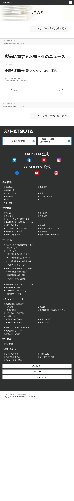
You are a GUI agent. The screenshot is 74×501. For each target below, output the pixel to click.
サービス (9, 282)
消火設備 (45, 231)
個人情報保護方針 (21, 495)
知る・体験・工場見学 (19, 392)
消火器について (15, 397)
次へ (60, 91)
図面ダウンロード (16, 265)
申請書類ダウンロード (19, 418)
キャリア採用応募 (51, 455)
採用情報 (9, 430)
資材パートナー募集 (18, 460)
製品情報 (9, 225)
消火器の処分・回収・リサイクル (26, 323)
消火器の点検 (46, 407)
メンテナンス (14, 297)
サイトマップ (8, 495)
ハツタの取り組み (51, 208)
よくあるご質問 (15, 450)
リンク (14, 495)
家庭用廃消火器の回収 (20, 333)
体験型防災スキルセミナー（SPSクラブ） (32, 345)
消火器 (9, 231)
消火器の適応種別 (18, 402)
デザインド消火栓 (16, 269)
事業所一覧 (12, 199)
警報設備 (11, 236)
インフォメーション (18, 367)
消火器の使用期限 (18, 407)
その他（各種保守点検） (22, 318)
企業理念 (11, 194)
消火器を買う (37, 466)
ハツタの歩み (14, 203)
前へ (14, 91)
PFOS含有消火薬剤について (24, 307)
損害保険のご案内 (16, 350)
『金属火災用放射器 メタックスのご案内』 (16, 81)
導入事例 (45, 265)
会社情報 (9, 188)
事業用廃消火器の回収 (20, 328)
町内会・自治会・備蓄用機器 (23, 241)
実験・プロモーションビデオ (24, 413)
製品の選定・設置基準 (19, 373)
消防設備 (43, 378)
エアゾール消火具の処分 (22, 338)
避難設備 (45, 236)
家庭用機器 (13, 383)
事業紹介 (11, 208)
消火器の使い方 (47, 402)
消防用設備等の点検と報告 (23, 302)
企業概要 (45, 194)
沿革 (42, 203)
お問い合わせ (13, 444)
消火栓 (44, 250)
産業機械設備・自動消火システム (26, 246)
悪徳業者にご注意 (16, 423)
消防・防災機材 (15, 250)
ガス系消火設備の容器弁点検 (25, 313)
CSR (8, 213)
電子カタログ (14, 218)
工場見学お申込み (16, 455)
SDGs (43, 213)
